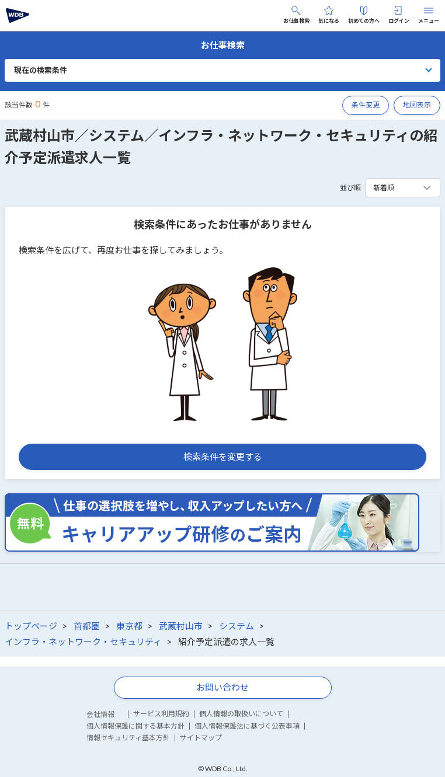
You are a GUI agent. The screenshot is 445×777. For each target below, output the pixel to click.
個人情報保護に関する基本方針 (135, 726)
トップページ (31, 626)
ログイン (398, 15)
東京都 (129, 626)
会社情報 (100, 714)
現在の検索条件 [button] (40, 70)
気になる (328, 15)
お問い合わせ (222, 687)
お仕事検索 (296, 15)
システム (236, 626)
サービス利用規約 (161, 713)
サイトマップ (201, 737)
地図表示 (417, 104)
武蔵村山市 (181, 626)
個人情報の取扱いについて (241, 713)
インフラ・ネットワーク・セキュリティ (83, 641)
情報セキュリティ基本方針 (128, 737)
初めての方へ (364, 15)
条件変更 (366, 104)
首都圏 (87, 626)
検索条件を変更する (222, 456)
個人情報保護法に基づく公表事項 (247, 726)
